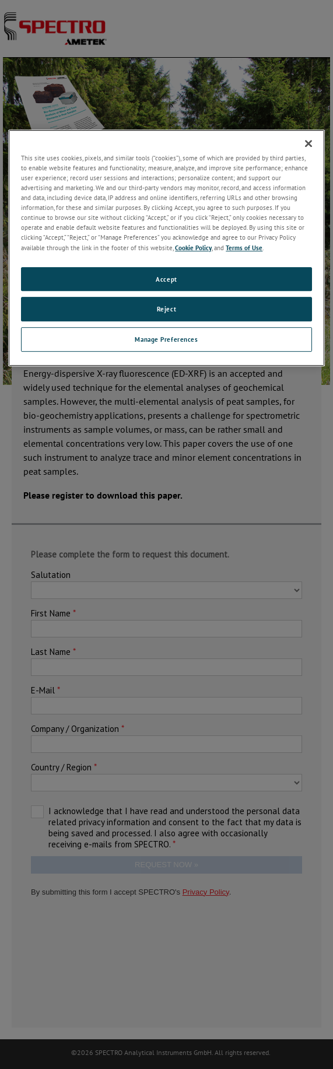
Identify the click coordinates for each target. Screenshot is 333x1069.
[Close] (308, 143)
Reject (166, 309)
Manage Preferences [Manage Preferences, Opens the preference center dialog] (166, 339)
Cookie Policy (193, 247)
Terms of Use (244, 247)
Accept (166, 279)
